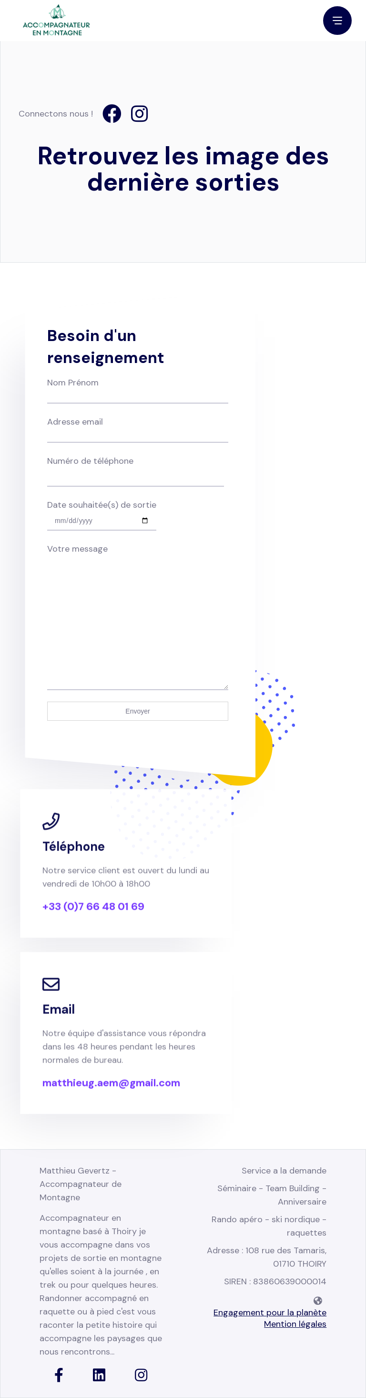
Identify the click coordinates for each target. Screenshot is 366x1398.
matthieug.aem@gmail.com (111, 1092)
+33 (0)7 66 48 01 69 (93, 916)
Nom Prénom (137, 389)
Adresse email (137, 428)
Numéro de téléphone (135, 468)
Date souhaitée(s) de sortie (101, 512)
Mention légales (295, 1324)
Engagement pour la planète (270, 1312)
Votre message (137, 555)
